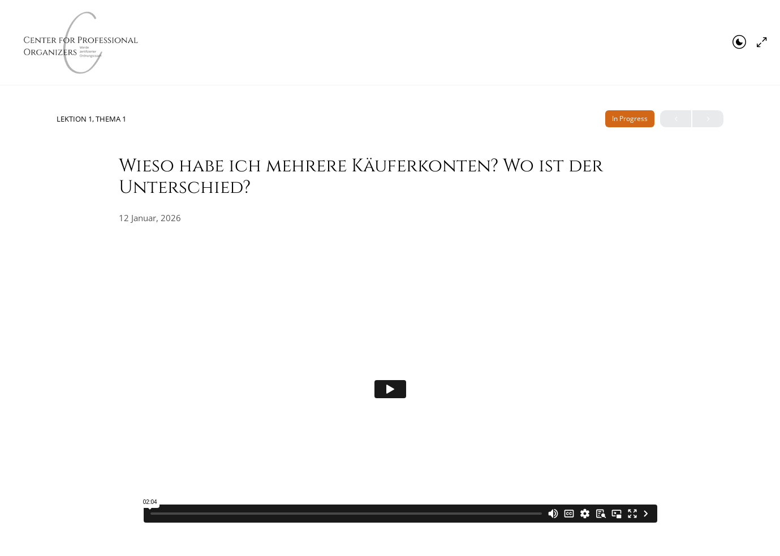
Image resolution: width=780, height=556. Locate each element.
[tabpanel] (390, 389)
